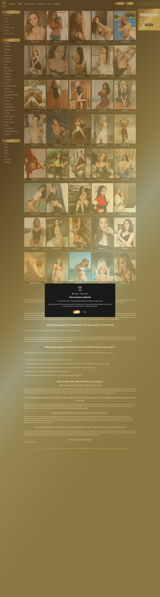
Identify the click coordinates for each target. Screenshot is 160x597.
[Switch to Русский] (84, 293)
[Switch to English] (75, 293)
